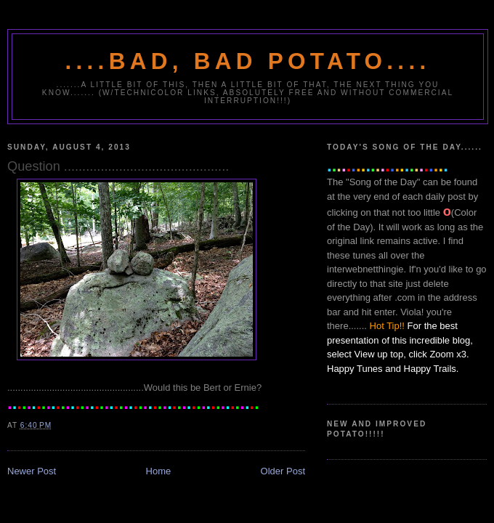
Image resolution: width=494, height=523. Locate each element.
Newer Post (31, 471)
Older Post (283, 471)
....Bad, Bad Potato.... (248, 61)
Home (158, 471)
